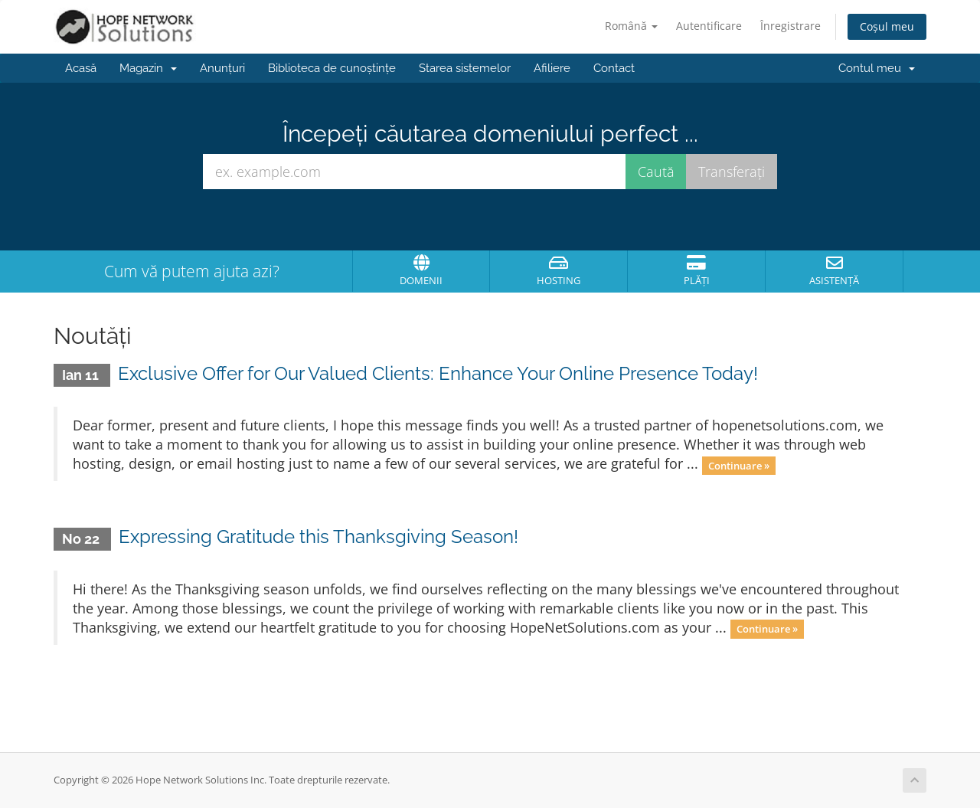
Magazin (148, 68)
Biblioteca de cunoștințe (332, 68)
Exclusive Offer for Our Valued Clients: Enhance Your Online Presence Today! (438, 373)
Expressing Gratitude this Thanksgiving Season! (318, 536)
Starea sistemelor (465, 68)
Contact (614, 68)
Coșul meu (887, 26)
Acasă (80, 68)
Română (631, 25)
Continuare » (738, 465)
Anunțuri (222, 68)
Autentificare (709, 25)
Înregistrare (790, 25)
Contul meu (876, 68)
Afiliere (552, 68)
